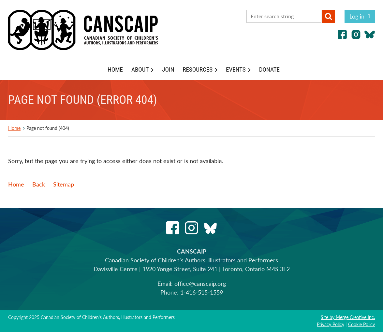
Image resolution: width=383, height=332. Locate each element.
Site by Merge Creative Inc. (348, 317)
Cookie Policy (361, 324)
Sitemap (63, 184)
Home (14, 128)
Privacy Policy (330, 324)
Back (38, 184)
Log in (356, 16)
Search (328, 16)
